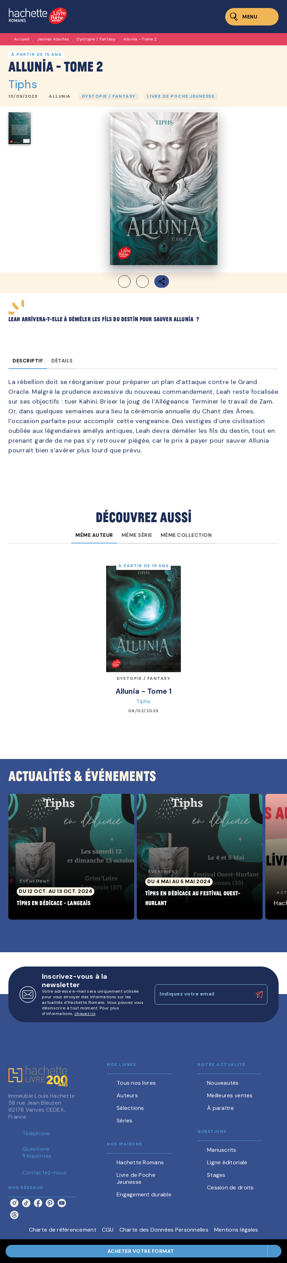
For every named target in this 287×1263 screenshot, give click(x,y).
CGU (108, 1229)
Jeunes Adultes (53, 39)
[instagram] (14, 1203)
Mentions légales (236, 1229)
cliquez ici (84, 1013)
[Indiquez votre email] (202, 994)
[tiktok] (26, 1203)
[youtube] (62, 1203)
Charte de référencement (62, 1229)
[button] (60, 96)
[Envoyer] (259, 994)
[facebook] (38, 1203)
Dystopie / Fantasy (96, 39)
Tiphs (22, 84)
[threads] (14, 1215)
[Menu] (252, 16)
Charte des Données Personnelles (163, 1229)
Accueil (21, 39)
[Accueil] (37, 16)
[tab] (27, 360)
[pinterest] (50, 1203)
